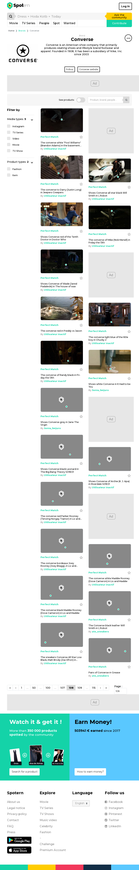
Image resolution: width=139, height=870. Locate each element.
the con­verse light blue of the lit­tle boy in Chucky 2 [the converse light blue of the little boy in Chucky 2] (108, 338)
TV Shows (47, 814)
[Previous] (10, 688)
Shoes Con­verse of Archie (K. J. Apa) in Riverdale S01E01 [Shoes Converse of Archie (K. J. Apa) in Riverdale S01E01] (109, 482)
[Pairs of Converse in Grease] (110, 650)
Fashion (45, 832)
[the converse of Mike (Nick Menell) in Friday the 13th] (110, 218)
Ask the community (119, 16)
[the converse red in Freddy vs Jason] (62, 308)
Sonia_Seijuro (100, 390)
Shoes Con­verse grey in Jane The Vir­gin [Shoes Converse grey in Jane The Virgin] (60, 423)
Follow (69, 69)
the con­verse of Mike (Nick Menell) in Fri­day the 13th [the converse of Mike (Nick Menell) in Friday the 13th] (109, 241)
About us (13, 802)
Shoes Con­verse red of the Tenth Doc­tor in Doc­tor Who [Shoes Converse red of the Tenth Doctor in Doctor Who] (59, 238)
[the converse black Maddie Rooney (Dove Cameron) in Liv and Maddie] (62, 588)
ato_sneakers (100, 631)
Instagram (114, 808)
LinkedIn (113, 826)
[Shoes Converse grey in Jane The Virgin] (62, 400)
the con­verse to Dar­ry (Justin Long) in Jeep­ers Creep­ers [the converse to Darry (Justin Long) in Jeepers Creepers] (61, 191)
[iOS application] (19, 849)
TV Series (28, 23)
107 (62, 687)
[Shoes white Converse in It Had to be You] (110, 362)
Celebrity (46, 826)
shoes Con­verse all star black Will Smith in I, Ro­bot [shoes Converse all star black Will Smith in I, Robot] (108, 194)
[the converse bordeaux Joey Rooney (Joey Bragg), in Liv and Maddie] (62, 541)
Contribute (119, 23)
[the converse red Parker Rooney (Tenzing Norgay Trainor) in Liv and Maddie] (62, 494)
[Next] (100, 688)
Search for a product (24, 771)
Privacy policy (17, 814)
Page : (118, 686)
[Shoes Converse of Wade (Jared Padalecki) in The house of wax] (62, 261)
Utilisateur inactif (55, 148)
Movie (13, 23)
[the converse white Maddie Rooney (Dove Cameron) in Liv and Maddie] (110, 556)
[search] (60, 16)
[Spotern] (18, 6)
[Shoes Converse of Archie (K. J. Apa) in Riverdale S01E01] (110, 459)
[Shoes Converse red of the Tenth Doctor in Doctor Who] (62, 214)
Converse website (88, 69)
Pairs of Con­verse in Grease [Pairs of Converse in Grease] (104, 672)
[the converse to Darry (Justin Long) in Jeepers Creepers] (62, 167)
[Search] (10, 16)
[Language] (81, 803)
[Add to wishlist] (81, 137)
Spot (56, 23)
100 (48, 687)
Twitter (112, 820)
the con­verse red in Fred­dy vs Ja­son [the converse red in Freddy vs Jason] (61, 330)
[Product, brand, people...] (105, 100)
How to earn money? (90, 771)
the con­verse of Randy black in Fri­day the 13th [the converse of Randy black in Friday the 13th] (60, 376)
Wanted (69, 23)
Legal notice (16, 808)
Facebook (114, 802)
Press (11, 832)
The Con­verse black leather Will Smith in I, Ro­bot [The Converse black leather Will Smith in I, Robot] (107, 626)
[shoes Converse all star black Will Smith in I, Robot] (110, 170)
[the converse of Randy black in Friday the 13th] (62, 353)
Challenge (47, 844)
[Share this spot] (128, 38)
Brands (22, 31)
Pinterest (113, 814)
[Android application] (19, 840)
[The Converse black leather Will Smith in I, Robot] (110, 603)
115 (94, 687)
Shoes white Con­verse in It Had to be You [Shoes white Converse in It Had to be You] (109, 385)
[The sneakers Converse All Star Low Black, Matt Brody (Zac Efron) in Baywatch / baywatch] (62, 635)
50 (34, 687)
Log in (125, 6)
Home (11, 31)
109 (79, 687)
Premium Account (53, 850)
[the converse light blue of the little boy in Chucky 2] (110, 315)
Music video (48, 820)
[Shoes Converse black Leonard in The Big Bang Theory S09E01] (62, 447)
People (44, 23)
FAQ (10, 826)
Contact (13, 820)
